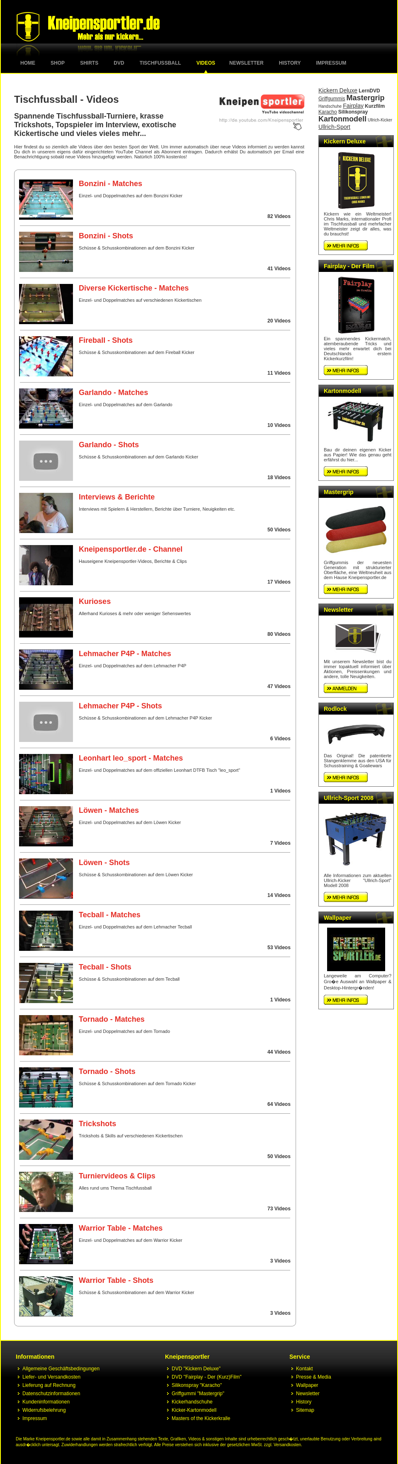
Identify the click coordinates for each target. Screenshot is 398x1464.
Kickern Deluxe (337, 90)
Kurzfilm (375, 106)
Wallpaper (337, 917)
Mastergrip (366, 98)
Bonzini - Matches (110, 183)
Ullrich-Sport (334, 127)
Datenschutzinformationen (51, 1393)
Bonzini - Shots (106, 236)
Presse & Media (313, 1377)
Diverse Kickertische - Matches (134, 288)
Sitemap (305, 1410)
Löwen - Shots (104, 862)
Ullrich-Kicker (380, 120)
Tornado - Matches (112, 1019)
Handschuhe (330, 106)
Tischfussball (160, 63)
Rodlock (335, 708)
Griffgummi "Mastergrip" (198, 1393)
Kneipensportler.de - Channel (130, 549)
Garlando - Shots (109, 445)
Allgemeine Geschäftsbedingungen (61, 1369)
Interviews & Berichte (117, 497)
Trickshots (97, 1124)
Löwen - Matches (109, 810)
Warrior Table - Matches (121, 1228)
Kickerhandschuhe (192, 1402)
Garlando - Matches (113, 392)
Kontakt (304, 1369)
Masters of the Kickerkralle (201, 1418)
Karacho (327, 112)
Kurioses (95, 601)
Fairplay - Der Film (349, 266)
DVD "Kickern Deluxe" (196, 1369)
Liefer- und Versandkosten (51, 1377)
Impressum (331, 63)
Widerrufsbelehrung (44, 1410)
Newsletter (246, 63)
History (290, 63)
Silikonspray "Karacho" (197, 1385)
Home (27, 63)
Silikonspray (353, 112)
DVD (119, 63)
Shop (58, 63)
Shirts (89, 63)
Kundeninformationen (46, 1402)
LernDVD (369, 91)
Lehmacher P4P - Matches (125, 654)
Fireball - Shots (106, 340)
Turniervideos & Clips (117, 1176)
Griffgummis (331, 99)
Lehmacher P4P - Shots (120, 706)
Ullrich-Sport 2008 (349, 798)
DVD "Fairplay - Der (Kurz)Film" (207, 1377)
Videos (206, 63)
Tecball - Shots (105, 967)
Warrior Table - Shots (116, 1280)
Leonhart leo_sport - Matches (131, 758)
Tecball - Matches (110, 915)
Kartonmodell (342, 119)
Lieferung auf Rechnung (48, 1385)
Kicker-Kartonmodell (194, 1410)
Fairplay (353, 105)
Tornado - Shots (107, 1071)
